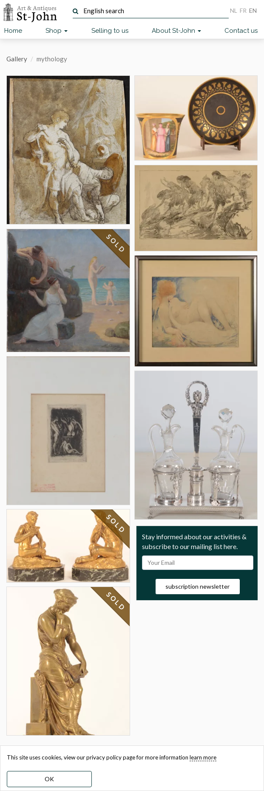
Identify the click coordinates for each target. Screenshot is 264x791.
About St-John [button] (176, 31)
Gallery (16, 59)
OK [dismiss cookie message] (49, 778)
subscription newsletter (197, 586)
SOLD (116, 244)
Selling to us (109, 31)
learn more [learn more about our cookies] (203, 757)
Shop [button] (56, 31)
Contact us (241, 31)
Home (13, 31)
